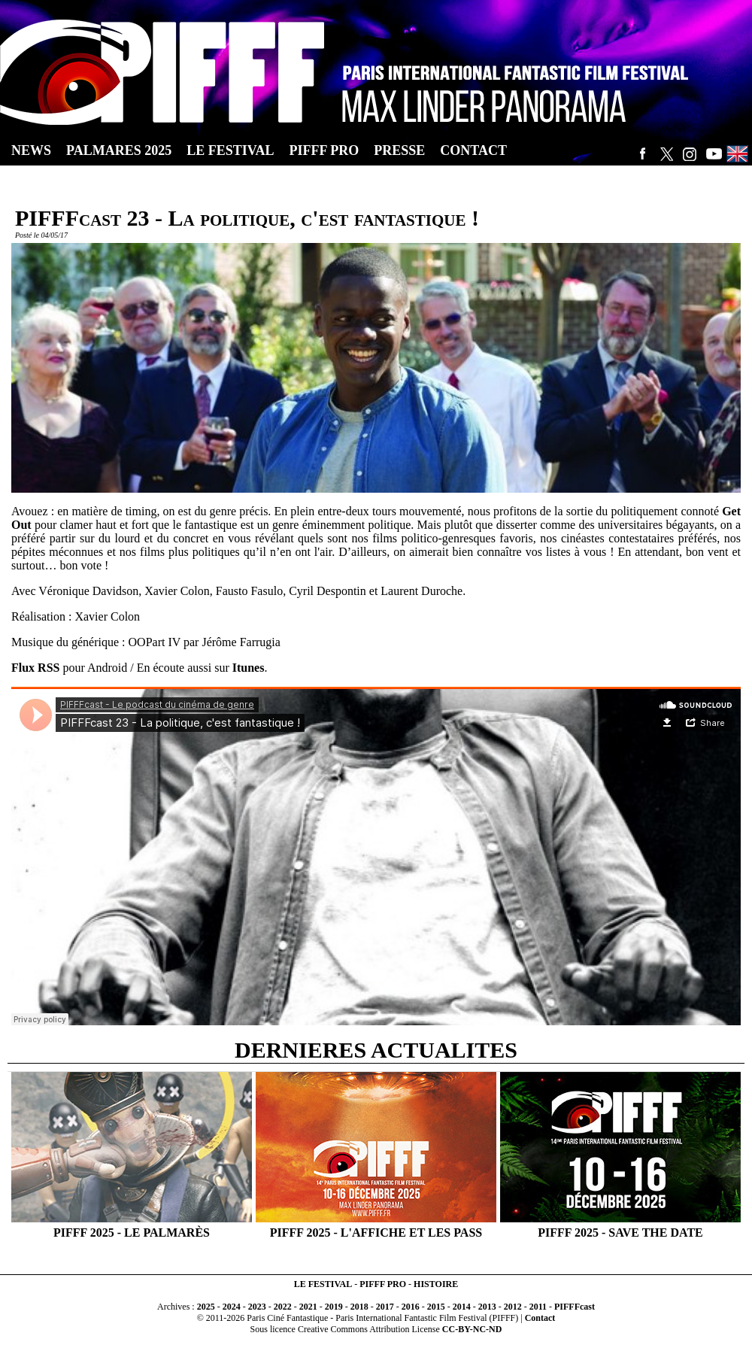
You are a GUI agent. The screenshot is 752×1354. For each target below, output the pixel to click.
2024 (232, 1306)
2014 (462, 1306)
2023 (257, 1306)
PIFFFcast (574, 1306)
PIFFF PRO (382, 1284)
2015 (436, 1306)
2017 (385, 1306)
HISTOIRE (436, 1284)
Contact (540, 1318)
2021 (308, 1306)
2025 (206, 1306)
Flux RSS (35, 667)
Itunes (248, 667)
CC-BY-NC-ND (472, 1329)
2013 (487, 1306)
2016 (411, 1306)
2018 (359, 1306)
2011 (538, 1306)
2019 (334, 1306)
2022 (283, 1306)
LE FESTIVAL (323, 1284)
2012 (513, 1306)
